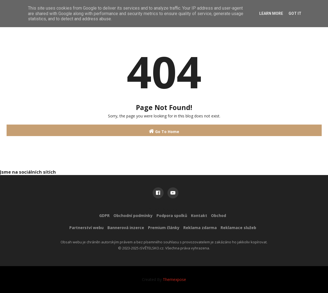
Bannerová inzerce (125, 227)
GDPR (104, 215)
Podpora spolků (171, 215)
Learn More (271, 13)
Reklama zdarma (200, 227)
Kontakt (199, 215)
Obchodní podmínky (133, 215)
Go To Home (164, 131)
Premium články (163, 227)
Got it (295, 13)
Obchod (218, 215)
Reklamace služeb (238, 227)
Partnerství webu (86, 227)
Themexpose (174, 279)
